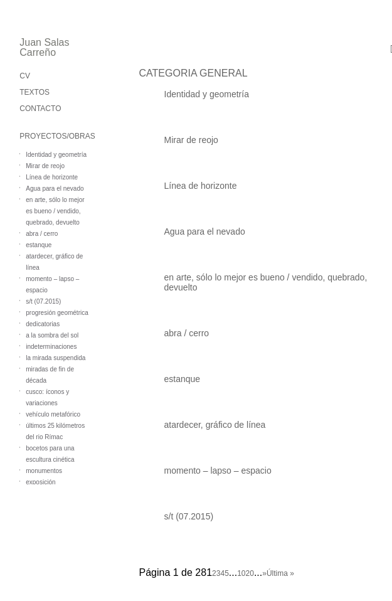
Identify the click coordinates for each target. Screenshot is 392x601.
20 (250, 573)
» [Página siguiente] (264, 573)
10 (241, 573)
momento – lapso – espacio (218, 470)
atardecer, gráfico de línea (215, 425)
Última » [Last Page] (280, 573)
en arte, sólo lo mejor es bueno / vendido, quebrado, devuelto (55, 211)
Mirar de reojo (45, 165)
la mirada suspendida (55, 357)
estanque (38, 245)
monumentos (44, 470)
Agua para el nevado (54, 188)
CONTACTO (40, 108)
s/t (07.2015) (43, 301)
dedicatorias (43, 324)
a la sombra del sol (52, 335)
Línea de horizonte (52, 177)
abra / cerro (42, 233)
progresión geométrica (57, 312)
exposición (40, 482)
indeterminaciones (51, 346)
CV (24, 76)
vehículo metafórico (53, 414)
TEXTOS (34, 92)
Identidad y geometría (56, 154)
